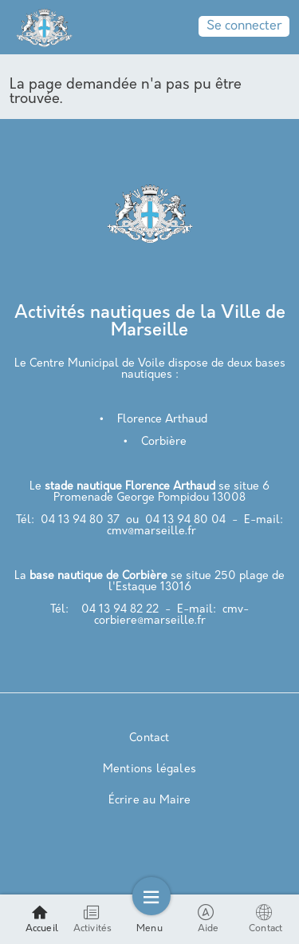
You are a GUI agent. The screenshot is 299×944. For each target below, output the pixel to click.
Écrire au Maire (149, 801)
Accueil (42, 919)
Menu (149, 919)
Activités (92, 919)
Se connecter (244, 26)
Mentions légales (149, 769)
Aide (208, 919)
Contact (149, 738)
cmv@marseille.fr (151, 531)
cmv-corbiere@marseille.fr (172, 615)
